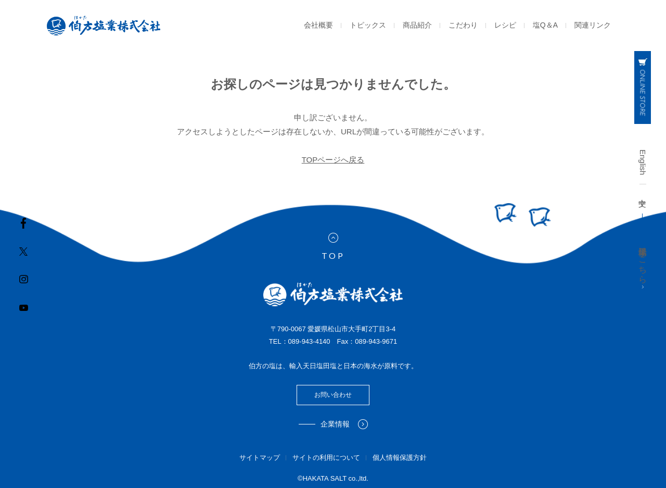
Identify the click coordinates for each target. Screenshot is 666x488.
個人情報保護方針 (400, 457)
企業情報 (344, 424)
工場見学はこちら (642, 266)
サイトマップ (259, 457)
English (642, 162)
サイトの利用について (326, 457)
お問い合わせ (333, 394)
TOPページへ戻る (333, 159)
